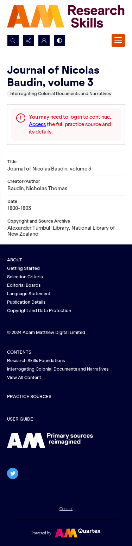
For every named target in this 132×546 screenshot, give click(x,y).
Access (37, 124)
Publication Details (26, 302)
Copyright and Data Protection (39, 310)
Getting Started (23, 268)
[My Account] (44, 40)
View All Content (24, 377)
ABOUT (14, 259)
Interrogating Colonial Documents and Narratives (57, 369)
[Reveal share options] (28, 40)
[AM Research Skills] (66, 17)
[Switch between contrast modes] (59, 40)
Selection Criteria (25, 276)
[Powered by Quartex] (66, 532)
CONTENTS (19, 352)
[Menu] (118, 40)
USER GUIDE (20, 419)
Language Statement (28, 293)
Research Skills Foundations (36, 360)
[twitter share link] (12, 473)
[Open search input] (13, 40)
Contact (66, 508)
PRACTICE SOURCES (29, 396)
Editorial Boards (23, 285)
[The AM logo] (50, 440)
